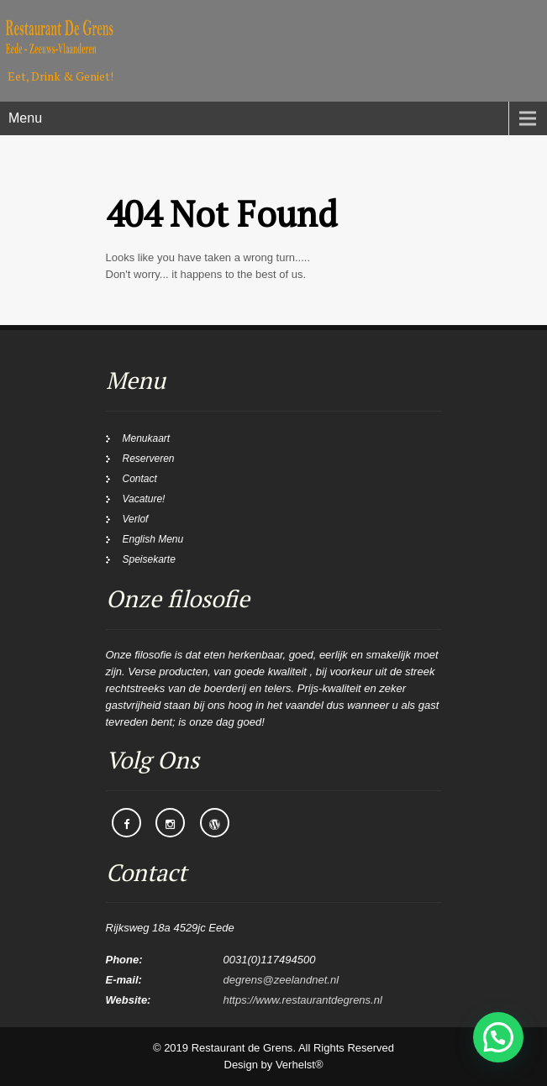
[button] (498, 1037)
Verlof (136, 519)
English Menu (153, 539)
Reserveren (149, 458)
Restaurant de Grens (242, 1047)
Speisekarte (149, 559)
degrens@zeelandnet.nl (281, 979)
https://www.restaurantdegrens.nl (303, 1000)
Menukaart (147, 438)
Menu (25, 118)
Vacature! (144, 499)
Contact (140, 479)
